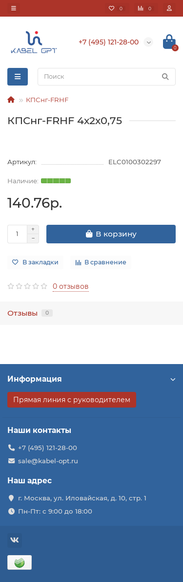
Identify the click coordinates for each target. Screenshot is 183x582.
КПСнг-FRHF (47, 100)
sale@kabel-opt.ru (48, 461)
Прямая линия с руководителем (71, 399)
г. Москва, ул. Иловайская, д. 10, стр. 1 (82, 498)
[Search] (107, 77)
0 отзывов (71, 286)
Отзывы (30, 313)
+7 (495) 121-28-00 (47, 448)
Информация (91, 379)
